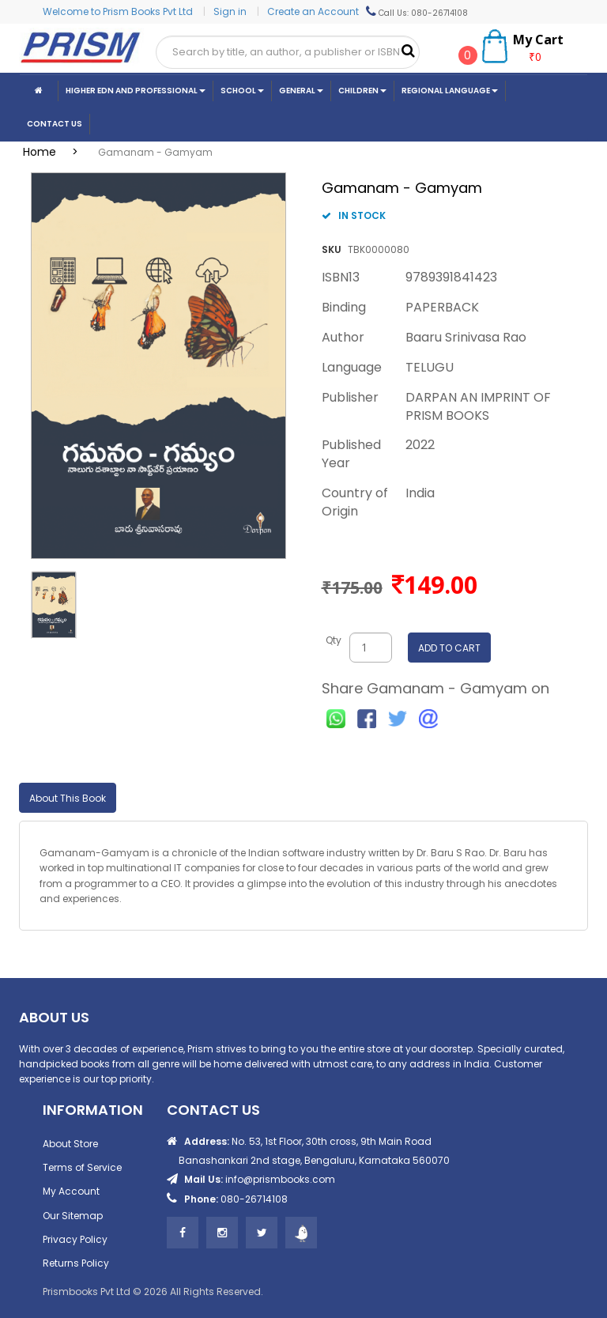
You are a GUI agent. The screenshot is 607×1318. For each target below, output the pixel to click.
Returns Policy (76, 1263)
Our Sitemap (73, 1215)
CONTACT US (54, 124)
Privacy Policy (75, 1239)
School (242, 90)
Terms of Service (82, 1167)
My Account (71, 1191)
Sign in (231, 11)
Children (362, 90)
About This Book (67, 798)
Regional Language (450, 90)
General (301, 90)
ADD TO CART (449, 648)
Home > (55, 152)
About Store (70, 1143)
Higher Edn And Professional (135, 90)
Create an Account (313, 11)
